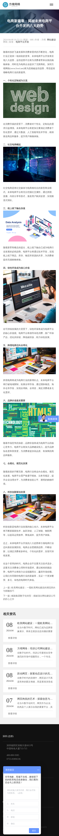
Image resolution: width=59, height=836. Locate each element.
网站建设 (51, 40)
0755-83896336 (14, 759)
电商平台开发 (22, 42)
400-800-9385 (13, 755)
